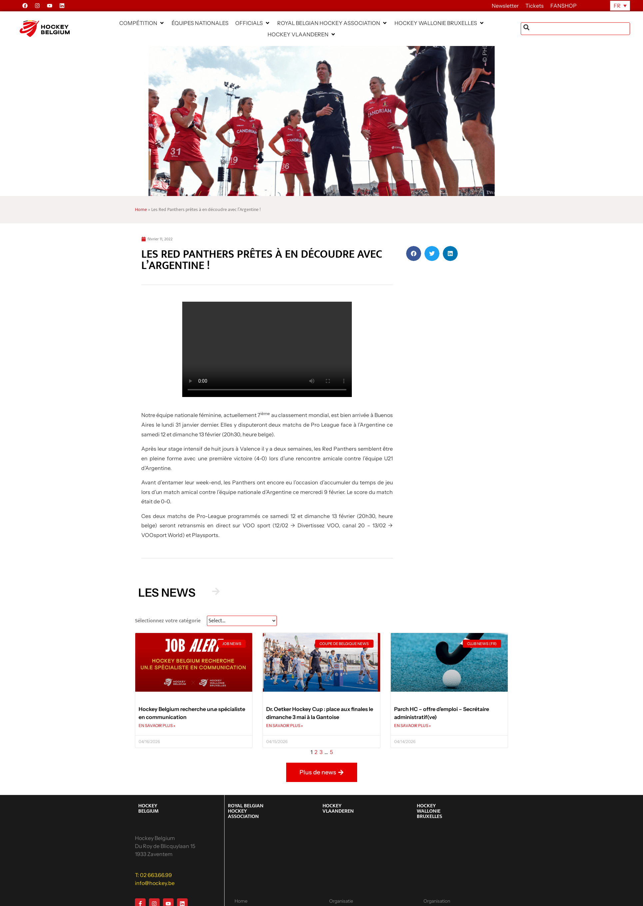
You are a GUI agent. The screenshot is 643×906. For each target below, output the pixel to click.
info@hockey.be (155, 883)
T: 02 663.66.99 (153, 875)
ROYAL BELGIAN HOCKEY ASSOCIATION (246, 811)
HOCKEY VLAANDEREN (338, 808)
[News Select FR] (242, 621)
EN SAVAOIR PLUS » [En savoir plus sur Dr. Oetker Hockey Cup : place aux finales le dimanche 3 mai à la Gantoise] (284, 725)
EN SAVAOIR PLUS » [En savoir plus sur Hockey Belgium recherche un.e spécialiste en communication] (157, 725)
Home (141, 209)
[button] (142, 23)
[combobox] (575, 28)
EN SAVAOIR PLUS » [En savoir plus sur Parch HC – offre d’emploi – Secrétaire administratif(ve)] (412, 725)
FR (617, 5)
